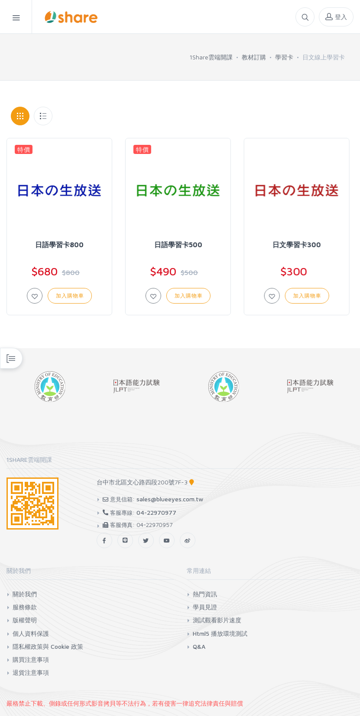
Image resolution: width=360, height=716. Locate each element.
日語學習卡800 (59, 244)
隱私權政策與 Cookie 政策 (48, 646)
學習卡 (284, 57)
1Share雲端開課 (211, 57)
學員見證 (205, 607)
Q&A (199, 646)
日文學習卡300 (295, 244)
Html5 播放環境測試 (220, 633)
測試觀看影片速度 (217, 620)
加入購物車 (70, 295)
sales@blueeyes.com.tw (169, 499)
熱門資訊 (205, 594)
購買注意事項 (31, 659)
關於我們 (25, 594)
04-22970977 (156, 512)
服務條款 (25, 607)
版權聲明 (25, 620)
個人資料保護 (31, 633)
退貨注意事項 (31, 672)
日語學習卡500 (177, 244)
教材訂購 (254, 57)
